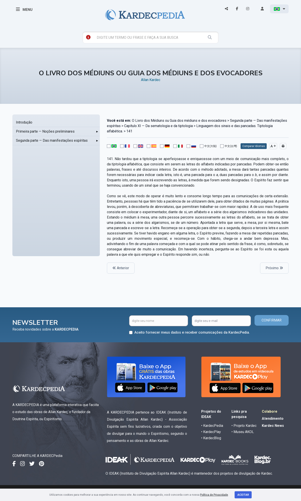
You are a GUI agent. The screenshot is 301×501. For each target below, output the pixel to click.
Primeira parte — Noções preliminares (45, 131)
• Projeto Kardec (244, 426)
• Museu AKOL (243, 432)
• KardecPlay (211, 432)
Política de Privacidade (214, 494)
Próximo (274, 268)
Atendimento (273, 418)
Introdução (24, 122)
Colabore (269, 411)
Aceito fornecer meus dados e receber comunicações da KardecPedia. (192, 332)
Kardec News (273, 426)
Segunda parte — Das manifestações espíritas (52, 140)
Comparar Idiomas (253, 146)
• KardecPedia (212, 426)
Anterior (120, 268)
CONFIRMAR (272, 320)
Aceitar (243, 494)
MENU (24, 9)
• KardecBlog (211, 438)
